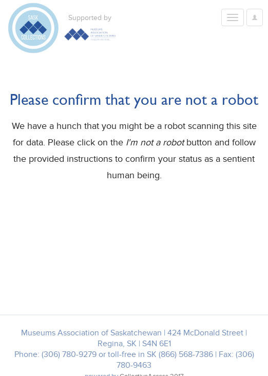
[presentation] (93, 216)
